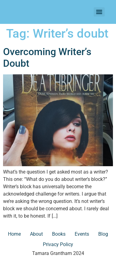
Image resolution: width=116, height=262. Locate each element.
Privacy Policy (58, 244)
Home (14, 234)
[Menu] (99, 12)
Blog (103, 234)
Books (58, 234)
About (36, 234)
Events (82, 234)
